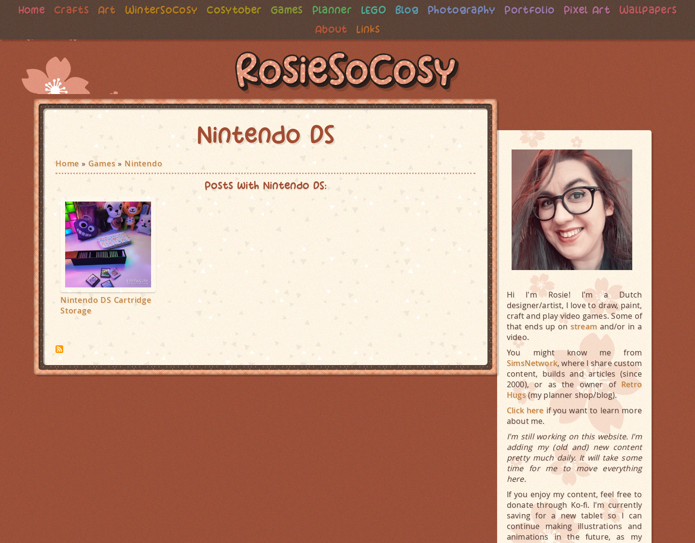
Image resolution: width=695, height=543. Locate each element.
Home (56, 9)
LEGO (408, 9)
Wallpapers (309, 29)
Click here (525, 410)
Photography (499, 9)
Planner (365, 9)
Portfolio (569, 9)
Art (133, 9)
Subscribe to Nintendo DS (59, 349)
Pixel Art (629, 9)
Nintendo (143, 163)
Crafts (97, 9)
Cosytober (264, 9)
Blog (443, 9)
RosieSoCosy (347, 73)
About (365, 29)
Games (319, 9)
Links (403, 29)
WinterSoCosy (189, 9)
